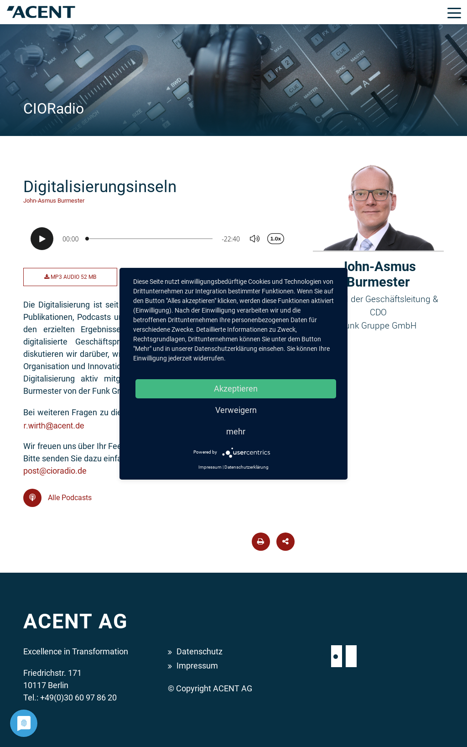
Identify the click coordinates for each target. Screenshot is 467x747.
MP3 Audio (70, 277)
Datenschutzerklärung (246, 467)
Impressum (197, 665)
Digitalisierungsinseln (99, 186)
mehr (235, 431)
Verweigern (236, 410)
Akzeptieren (236, 388)
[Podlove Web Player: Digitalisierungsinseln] (161, 239)
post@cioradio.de (55, 470)
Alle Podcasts (57, 498)
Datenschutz (199, 651)
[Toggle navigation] (454, 12)
